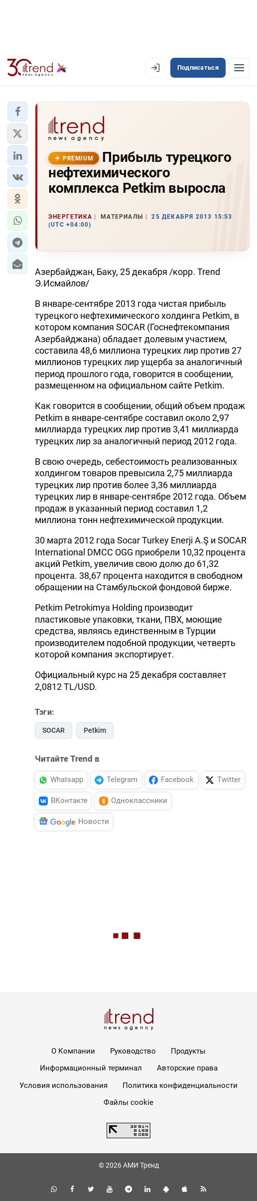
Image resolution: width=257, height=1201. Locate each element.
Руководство (133, 1051)
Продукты (188, 1051)
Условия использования (63, 1085)
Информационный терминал (91, 1068)
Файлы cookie (128, 1102)
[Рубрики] (239, 68)
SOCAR (53, 730)
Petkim (95, 730)
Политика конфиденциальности (180, 1085)
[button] (17, 111)
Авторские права (187, 1068)
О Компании (73, 1051)
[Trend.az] (37, 68)
